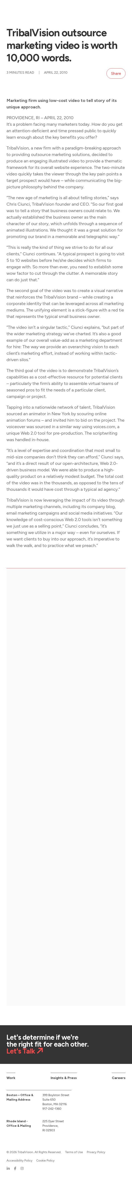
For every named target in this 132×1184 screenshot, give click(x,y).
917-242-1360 (51, 1109)
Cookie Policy (45, 1160)
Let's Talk (20, 1051)
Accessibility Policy (19, 1160)
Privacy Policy (96, 1152)
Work (10, 1078)
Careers (119, 1078)
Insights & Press (64, 1078)
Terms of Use (74, 1152)
